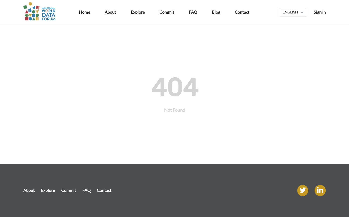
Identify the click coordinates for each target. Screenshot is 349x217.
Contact (104, 190)
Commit (68, 190)
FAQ (86, 190)
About (29, 190)
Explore (48, 190)
